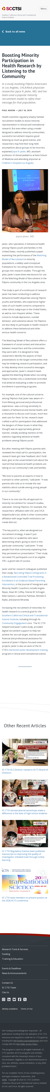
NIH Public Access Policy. (27, 1044)
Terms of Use (27, 1009)
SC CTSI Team (9, 987)
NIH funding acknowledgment (26, 1040)
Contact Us (7, 982)
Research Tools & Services (15, 949)
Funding (6, 954)
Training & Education (12, 958)
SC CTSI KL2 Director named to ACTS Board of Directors (25, 771)
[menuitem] (25, 948)
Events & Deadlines (11, 968)
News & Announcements (14, 973)
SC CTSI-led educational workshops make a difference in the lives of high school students (24, 812)
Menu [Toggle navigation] (44, 8)
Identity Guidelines (10, 1009)
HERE (4, 1079)
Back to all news (15, 31)
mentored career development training (28, 649)
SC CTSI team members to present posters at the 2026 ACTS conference (24, 899)
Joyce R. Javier (19, 151)
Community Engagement (14, 623)
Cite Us (5, 992)
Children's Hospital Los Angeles (18, 162)
